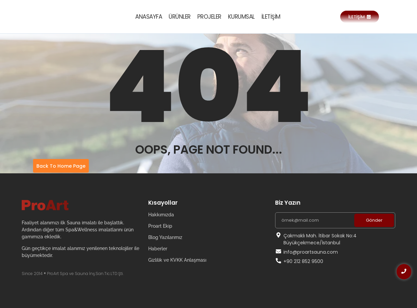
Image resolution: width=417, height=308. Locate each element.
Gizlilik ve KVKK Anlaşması (177, 260)
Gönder (374, 220)
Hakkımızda (161, 214)
